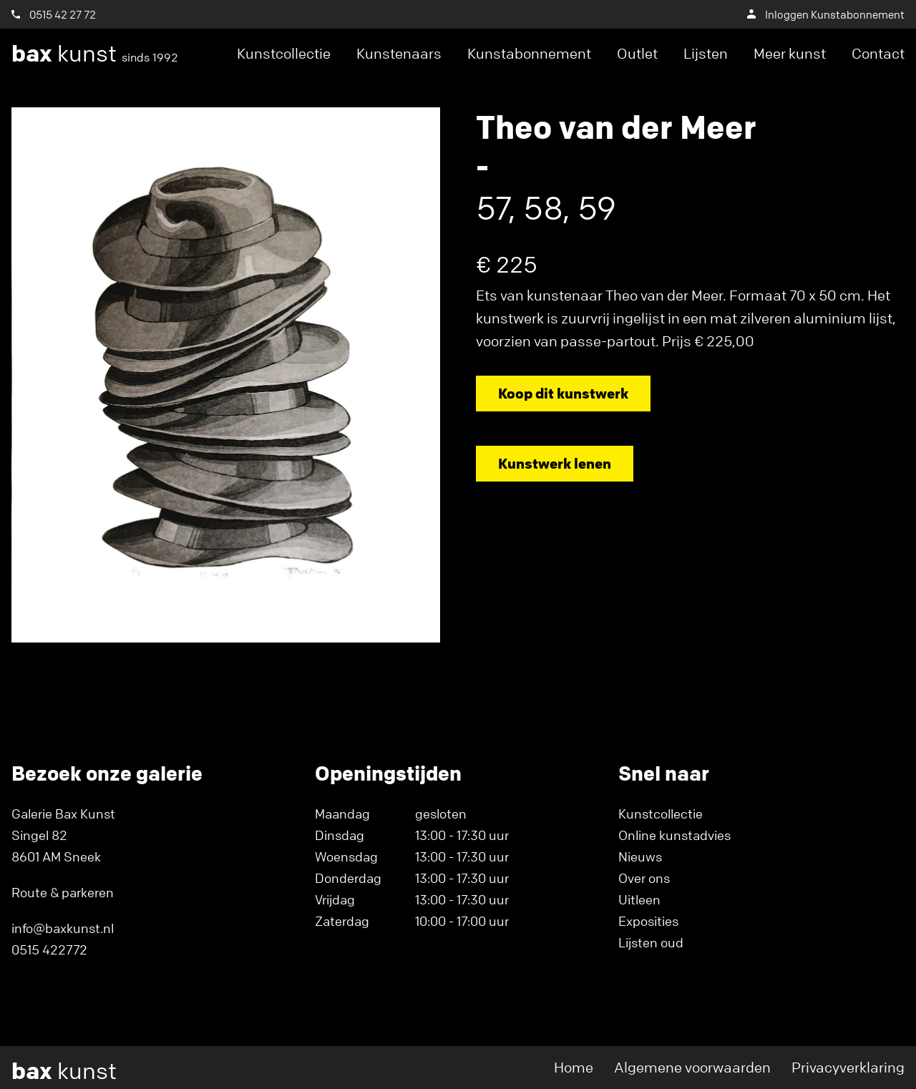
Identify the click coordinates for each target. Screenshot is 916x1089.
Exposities (648, 921)
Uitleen (639, 899)
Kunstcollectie (284, 53)
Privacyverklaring (848, 1067)
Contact (878, 53)
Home (573, 1067)
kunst (94, 53)
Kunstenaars (399, 53)
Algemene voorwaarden (692, 1067)
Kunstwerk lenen (554, 463)
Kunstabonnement (529, 53)
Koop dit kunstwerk (563, 393)
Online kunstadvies (674, 835)
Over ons (644, 878)
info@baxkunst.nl (62, 928)
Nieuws (640, 856)
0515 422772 (49, 949)
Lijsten (705, 53)
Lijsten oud (650, 942)
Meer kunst (790, 53)
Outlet (637, 53)
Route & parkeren (62, 892)
